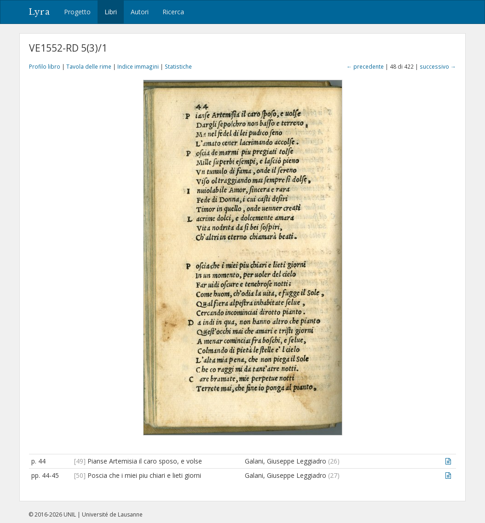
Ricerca (173, 11)
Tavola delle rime (88, 66)
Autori (140, 11)
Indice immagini (138, 66)
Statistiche (178, 66)
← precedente (365, 66)
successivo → (438, 66)
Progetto (77, 11)
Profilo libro (44, 66)
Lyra (39, 12)
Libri (110, 11)
